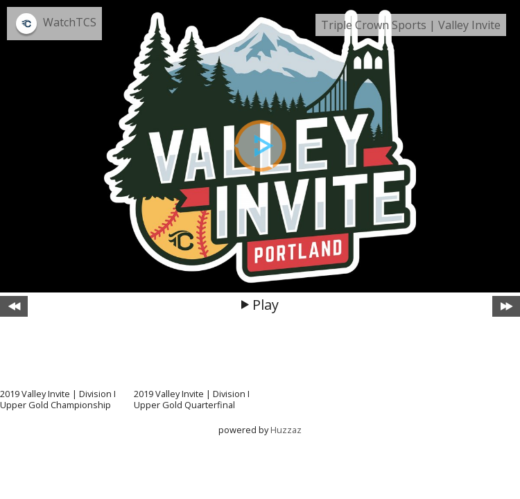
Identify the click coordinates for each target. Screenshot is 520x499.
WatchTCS (69, 22)
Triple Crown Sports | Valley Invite (411, 25)
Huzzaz (286, 429)
